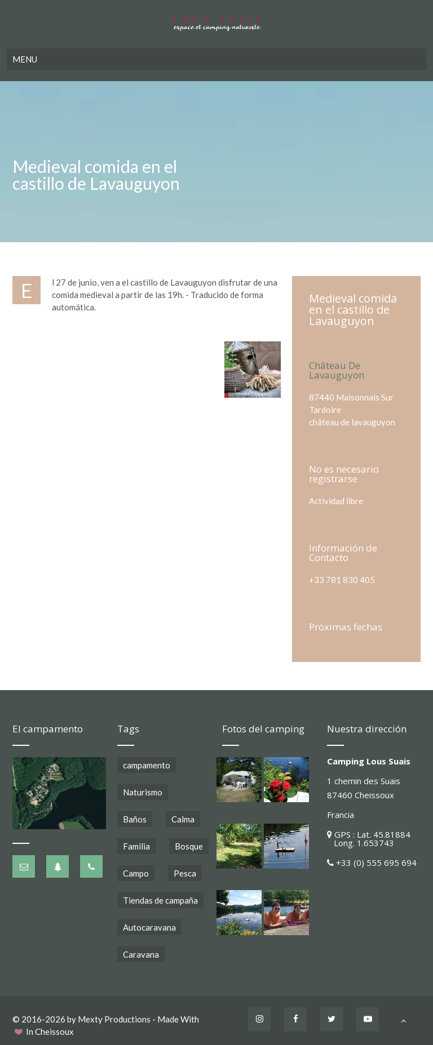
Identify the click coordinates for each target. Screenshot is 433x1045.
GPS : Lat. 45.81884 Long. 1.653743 (368, 838)
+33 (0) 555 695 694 (376, 862)
